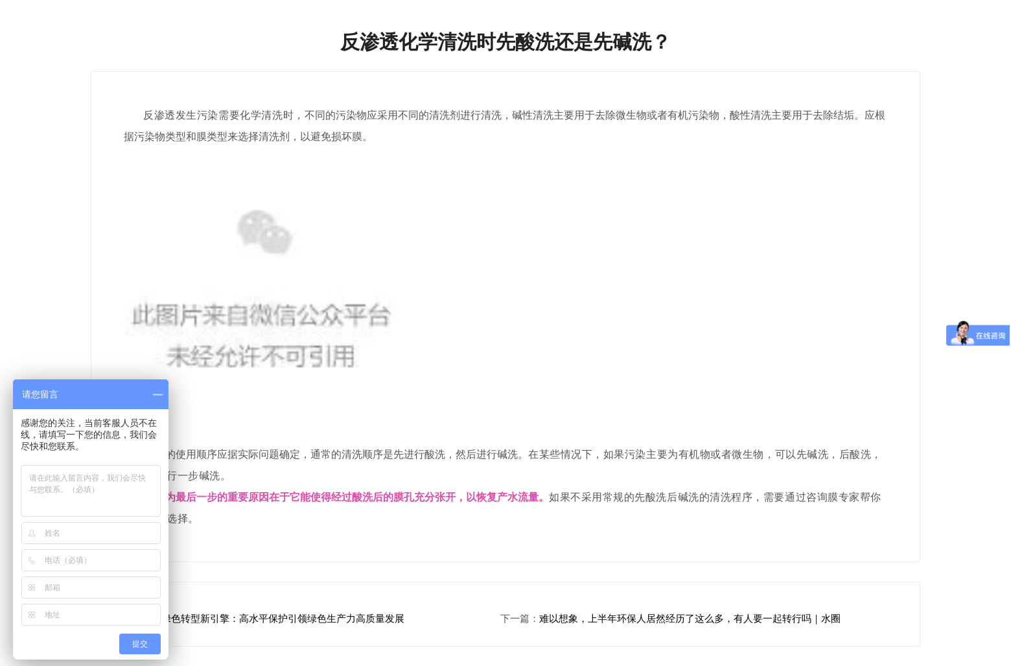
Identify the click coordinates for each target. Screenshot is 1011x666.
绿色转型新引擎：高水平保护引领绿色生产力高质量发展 (282, 618)
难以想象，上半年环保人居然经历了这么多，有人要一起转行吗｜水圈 (690, 618)
